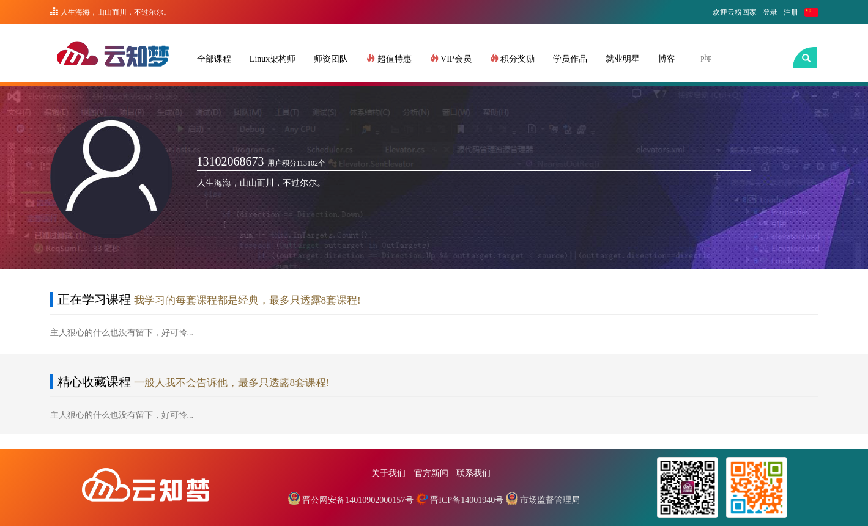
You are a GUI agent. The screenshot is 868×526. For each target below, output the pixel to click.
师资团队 (331, 59)
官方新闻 (431, 473)
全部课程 (214, 59)
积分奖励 (512, 59)
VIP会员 (451, 59)
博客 (666, 59)
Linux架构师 (272, 59)
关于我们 (388, 473)
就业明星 (623, 59)
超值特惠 (389, 59)
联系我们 (473, 473)
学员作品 (570, 59)
